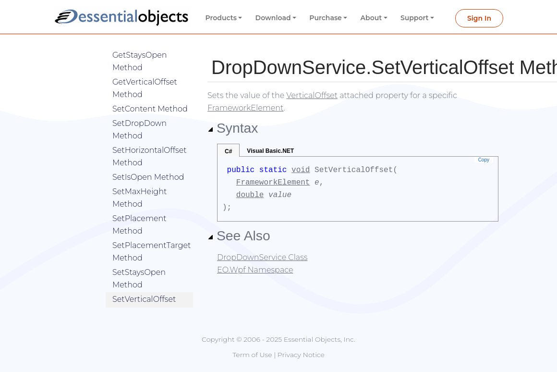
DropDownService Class (262, 257)
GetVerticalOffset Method (144, 74)
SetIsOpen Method (148, 162)
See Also (238, 235)
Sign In (479, 18)
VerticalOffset (312, 95)
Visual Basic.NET (270, 151)
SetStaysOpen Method (139, 264)
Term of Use (252, 354)
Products (221, 17)
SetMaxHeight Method (139, 183)
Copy (483, 159)
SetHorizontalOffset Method (149, 142)
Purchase (325, 17)
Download (273, 17)
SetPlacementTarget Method (151, 237)
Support (414, 17)
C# (228, 151)
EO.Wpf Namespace (255, 269)
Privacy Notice (301, 354)
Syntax (232, 128)
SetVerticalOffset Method (144, 291)
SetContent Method (150, 94)
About (371, 17)
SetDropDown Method (139, 115)
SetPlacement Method (139, 210)
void (300, 170)
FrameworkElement (245, 107)
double (250, 195)
